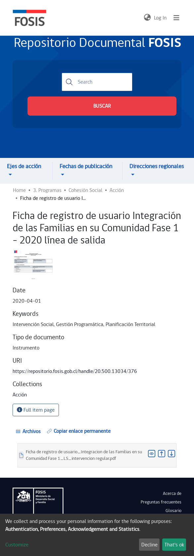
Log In (160, 17)
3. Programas (47, 190)
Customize (16, 544)
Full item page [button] (36, 410)
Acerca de (172, 493)
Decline (149, 544)
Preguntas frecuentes (161, 502)
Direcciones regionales (156, 166)
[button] (147, 18)
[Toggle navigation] (176, 18)
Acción (117, 190)
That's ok (174, 544)
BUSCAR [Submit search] (102, 106)
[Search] (97, 82)
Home (19, 190)
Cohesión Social (85, 190)
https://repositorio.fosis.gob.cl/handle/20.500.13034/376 (75, 371)
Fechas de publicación (86, 166)
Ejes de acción (24, 166)
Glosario (173, 510)
